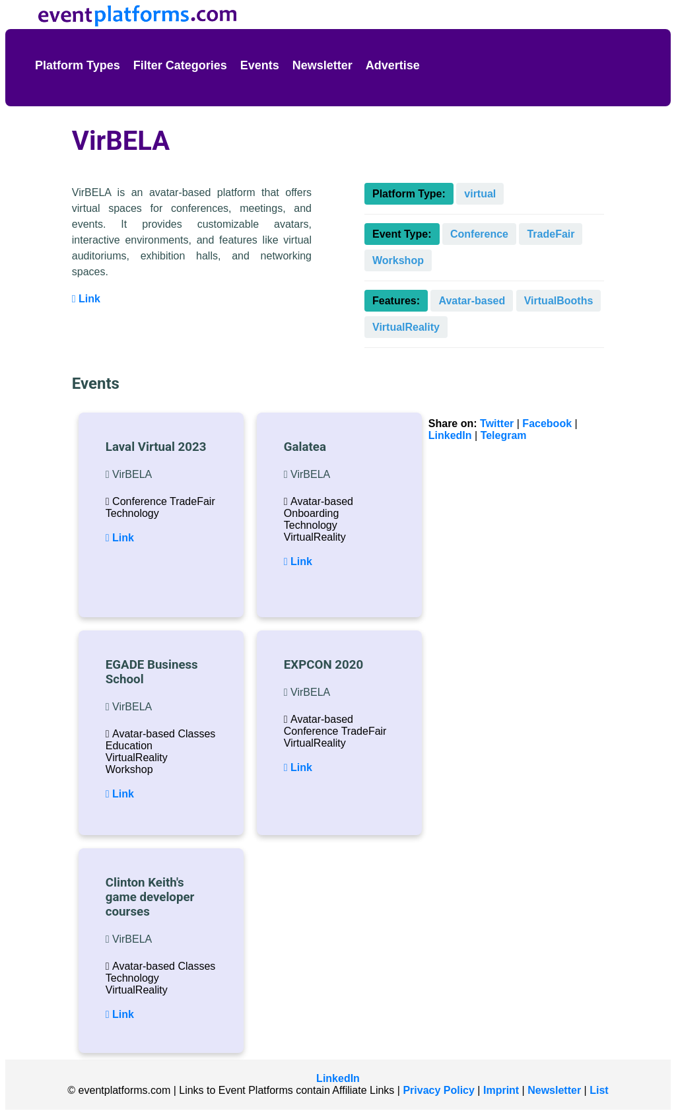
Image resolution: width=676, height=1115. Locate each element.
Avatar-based (471, 300)
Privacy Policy (439, 1090)
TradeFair (550, 234)
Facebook (547, 423)
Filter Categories (180, 65)
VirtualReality (406, 327)
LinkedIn (450, 435)
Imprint (501, 1090)
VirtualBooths (558, 300)
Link (86, 298)
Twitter (497, 423)
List (599, 1090)
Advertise (393, 65)
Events (259, 65)
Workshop (398, 260)
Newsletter (322, 65)
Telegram (504, 435)
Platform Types (77, 65)
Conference (479, 234)
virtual (480, 193)
